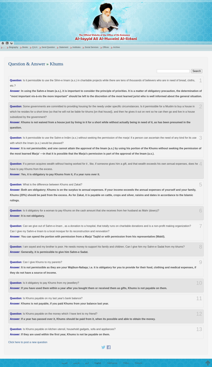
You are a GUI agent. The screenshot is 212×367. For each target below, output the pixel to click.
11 (199, 298)
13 (199, 329)
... (4, 47)
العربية (65, 363)
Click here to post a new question (27, 342)
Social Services (91, 47)
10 (199, 283)
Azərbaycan (112, 363)
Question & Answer (26, 63)
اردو (87, 363)
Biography (13, 47)
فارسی (76, 363)
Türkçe (126, 363)
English (98, 363)
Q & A (34, 47)
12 (199, 313)
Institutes (76, 47)
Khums (56, 63)
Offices (106, 47)
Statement (63, 47)
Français (138, 363)
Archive (116, 47)
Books (25, 47)
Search (196, 71)
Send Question (48, 47)
